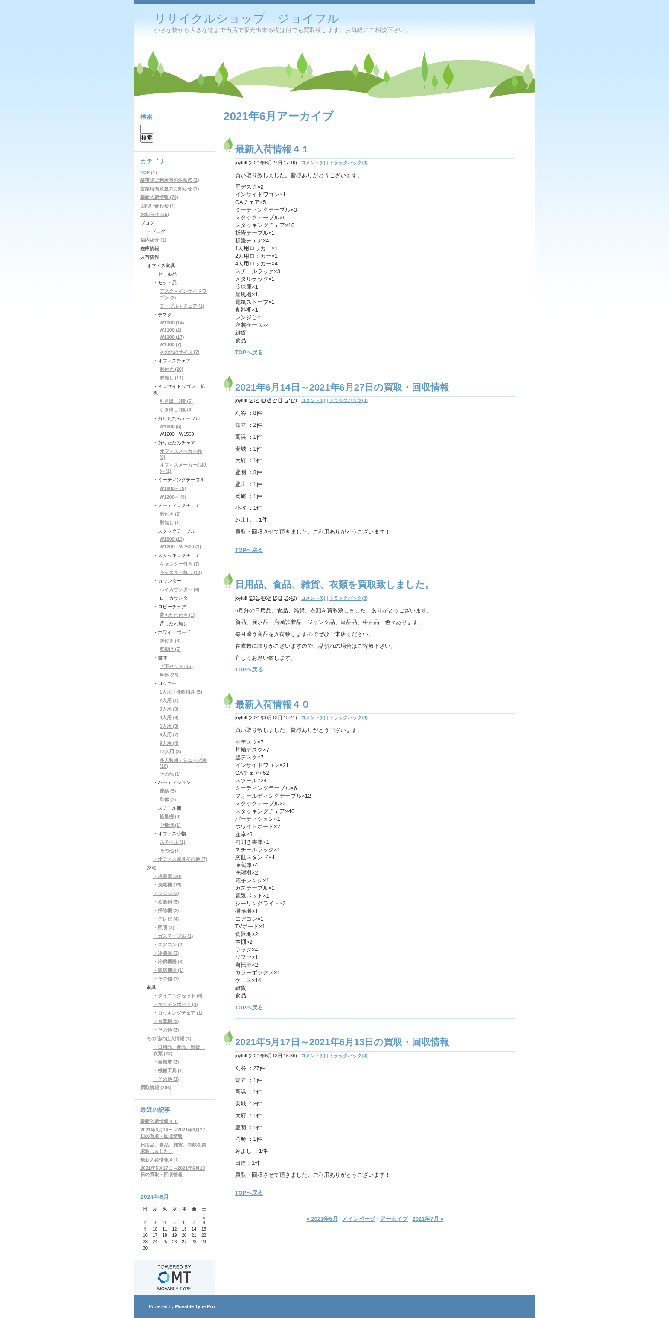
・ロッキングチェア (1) (178, 1012)
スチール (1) (173, 842)
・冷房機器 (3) (168, 961)
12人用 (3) (170, 751)
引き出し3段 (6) (176, 401)
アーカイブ (394, 1219)
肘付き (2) (170, 513)
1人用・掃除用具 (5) (181, 691)
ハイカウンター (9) (180, 589)
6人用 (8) (169, 726)
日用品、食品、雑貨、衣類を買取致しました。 (334, 584)
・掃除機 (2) (166, 910)
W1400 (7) (170, 344)
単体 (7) (168, 799)
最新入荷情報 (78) (159, 197)
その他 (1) (170, 773)
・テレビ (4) (166, 918)
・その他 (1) (166, 1079)
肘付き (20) (171, 369)
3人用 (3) (169, 708)
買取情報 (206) (156, 1087)
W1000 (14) (172, 322)
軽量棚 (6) (170, 816)
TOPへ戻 (246, 669)
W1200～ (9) (173, 496)
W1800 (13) (172, 539)
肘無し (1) (170, 522)
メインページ (358, 1219)
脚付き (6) (170, 640)
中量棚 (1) (170, 825)
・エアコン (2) (168, 944)
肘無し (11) (171, 377)
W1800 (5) (170, 426)
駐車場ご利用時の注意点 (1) (169, 180)
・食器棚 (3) (166, 1021)
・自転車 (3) (166, 1061)
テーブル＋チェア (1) (182, 306)
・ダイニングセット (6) (178, 995)
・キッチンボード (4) (175, 1004)
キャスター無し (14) (181, 572)
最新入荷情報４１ (272, 149)
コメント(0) (313, 162)
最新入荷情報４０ (272, 704)
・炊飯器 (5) (166, 901)
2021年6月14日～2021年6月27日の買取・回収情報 (342, 387)
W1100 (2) (170, 329)
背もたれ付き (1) (177, 615)
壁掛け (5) (170, 649)
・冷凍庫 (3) (166, 953)
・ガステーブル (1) (173, 936)
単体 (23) (169, 674)
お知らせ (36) (154, 214)
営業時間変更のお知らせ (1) (169, 188)
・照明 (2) (164, 927)
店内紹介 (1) (153, 239)
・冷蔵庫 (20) (167, 876)
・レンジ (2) (166, 893)
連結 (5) (168, 790)
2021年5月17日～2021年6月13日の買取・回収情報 (342, 1042)
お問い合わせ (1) (158, 205)
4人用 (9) (169, 717)
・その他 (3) (166, 978)
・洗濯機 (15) (167, 884)
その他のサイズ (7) (180, 352)
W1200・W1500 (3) (180, 546)
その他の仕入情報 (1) (169, 1038)
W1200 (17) (172, 337)
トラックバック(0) (348, 162)
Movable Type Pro (195, 1306)
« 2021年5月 (322, 1219)
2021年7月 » (427, 1219)
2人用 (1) (169, 700)
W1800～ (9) (173, 488)
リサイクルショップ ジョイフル (246, 18)
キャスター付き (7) (180, 563)
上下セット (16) (176, 666)
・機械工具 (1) (168, 1070)
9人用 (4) (169, 743)
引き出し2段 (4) (176, 409)
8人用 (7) (169, 734)
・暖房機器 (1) (168, 970)
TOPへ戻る (249, 352)
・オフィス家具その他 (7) (180, 859)
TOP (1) (148, 172)
